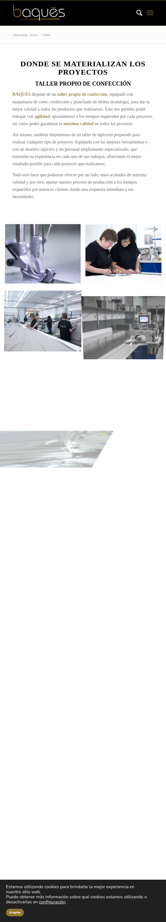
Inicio (34, 35)
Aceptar (15, 912)
